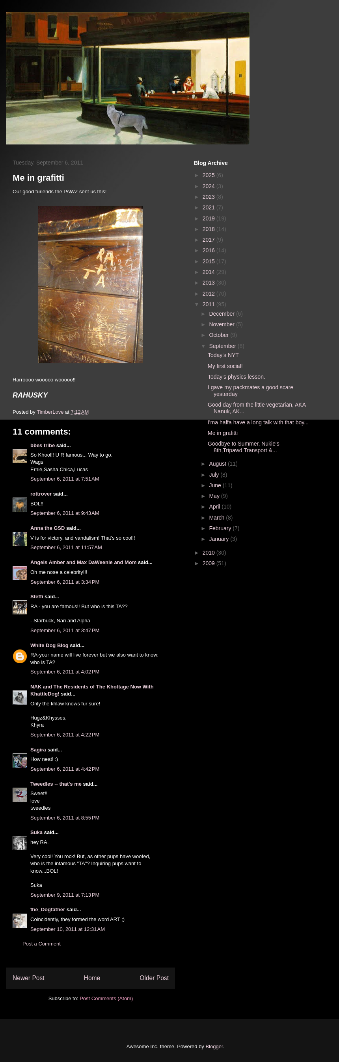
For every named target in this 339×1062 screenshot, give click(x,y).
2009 (209, 563)
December (222, 314)
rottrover (41, 494)
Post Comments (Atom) (106, 998)
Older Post (154, 978)
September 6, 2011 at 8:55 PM (64, 818)
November (222, 324)
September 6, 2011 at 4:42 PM (64, 769)
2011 (209, 304)
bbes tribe (42, 445)
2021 (209, 207)
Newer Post (29, 978)
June (215, 485)
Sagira (38, 750)
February (221, 528)
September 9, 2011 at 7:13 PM (64, 895)
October (219, 335)
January (219, 539)
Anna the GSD (47, 528)
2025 (209, 175)
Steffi (36, 596)
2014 (209, 272)
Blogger (214, 1046)
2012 (209, 293)
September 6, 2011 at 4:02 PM (64, 672)
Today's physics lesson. (236, 377)
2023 (209, 197)
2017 (209, 240)
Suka (36, 832)
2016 (209, 250)
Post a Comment (41, 944)
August (218, 464)
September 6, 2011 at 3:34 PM (64, 582)
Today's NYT (223, 355)
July (214, 475)
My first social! (225, 366)
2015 (209, 261)
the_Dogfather (47, 909)
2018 (209, 229)
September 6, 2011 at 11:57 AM (66, 547)
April (215, 506)
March (217, 517)
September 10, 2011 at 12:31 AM (67, 929)
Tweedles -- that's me (56, 784)
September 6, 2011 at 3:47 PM (64, 630)
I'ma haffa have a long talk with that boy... (258, 422)
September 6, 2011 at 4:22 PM (64, 735)
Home (92, 978)
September (223, 346)
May (215, 496)
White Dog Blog (49, 645)
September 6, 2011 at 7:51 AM (64, 479)
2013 (209, 282)
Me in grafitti (223, 433)
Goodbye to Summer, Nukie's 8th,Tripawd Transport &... (243, 446)
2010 (209, 553)
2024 (209, 186)
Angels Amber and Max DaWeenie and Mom (83, 562)
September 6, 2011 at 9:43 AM (64, 513)
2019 (209, 218)
